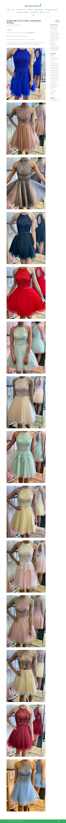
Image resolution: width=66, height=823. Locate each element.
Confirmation (30, 32)
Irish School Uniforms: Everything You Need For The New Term (54, 49)
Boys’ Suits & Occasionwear (22, 12)
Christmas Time (53, 57)
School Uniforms (34, 12)
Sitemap (21, 821)
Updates (52, 92)
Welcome (52, 94)
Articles (51, 55)
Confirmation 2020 (17, 25)
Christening (30, 9)
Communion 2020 (54, 63)
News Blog (42, 12)
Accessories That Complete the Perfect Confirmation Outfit (54, 33)
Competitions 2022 (54, 65)
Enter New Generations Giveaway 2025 (53, 43)
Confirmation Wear (38, 9)
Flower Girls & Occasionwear (51, 9)
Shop (12, 9)
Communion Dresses (21, 9)
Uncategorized (53, 90)
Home (8, 9)
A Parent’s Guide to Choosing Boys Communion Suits (54, 28)
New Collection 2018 (54, 85)
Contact (48, 12)
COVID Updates (53, 83)
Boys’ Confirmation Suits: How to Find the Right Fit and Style (54, 38)
